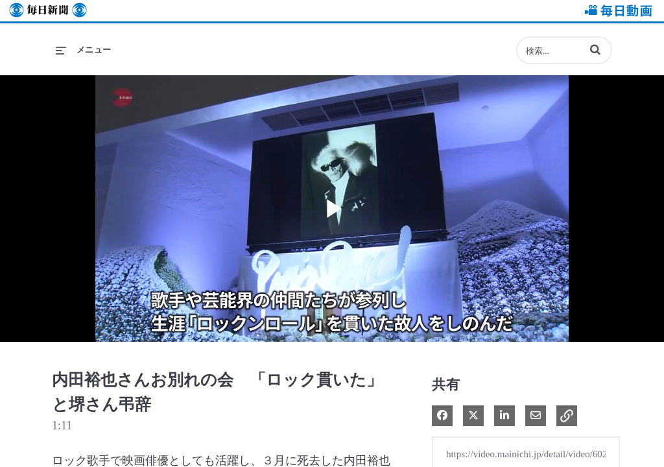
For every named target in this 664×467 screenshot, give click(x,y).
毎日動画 (616, 11)
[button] (595, 49)
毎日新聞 (48, 11)
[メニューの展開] (83, 50)
